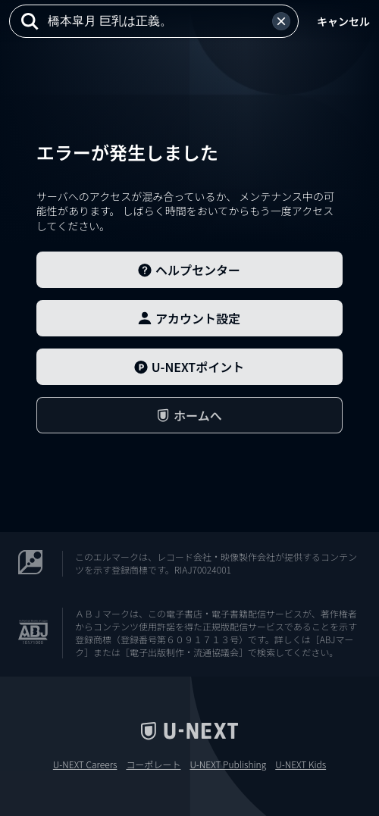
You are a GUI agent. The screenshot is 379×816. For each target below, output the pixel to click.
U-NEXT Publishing (228, 764)
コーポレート (153, 764)
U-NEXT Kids (300, 764)
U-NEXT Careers (85, 764)
